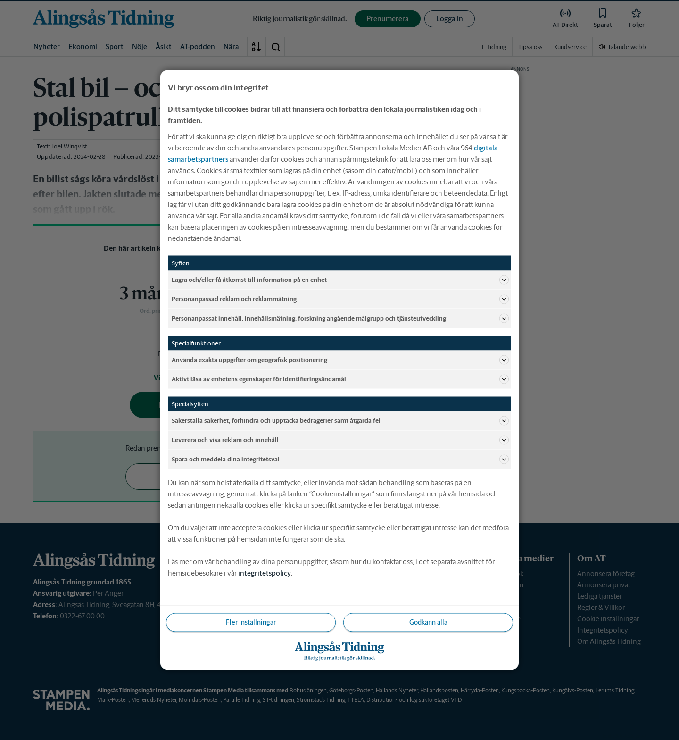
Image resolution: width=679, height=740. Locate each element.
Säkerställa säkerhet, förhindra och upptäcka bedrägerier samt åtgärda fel (340, 421)
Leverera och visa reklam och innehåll (340, 440)
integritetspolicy (264, 572)
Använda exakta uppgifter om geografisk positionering (340, 360)
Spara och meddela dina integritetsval (340, 459)
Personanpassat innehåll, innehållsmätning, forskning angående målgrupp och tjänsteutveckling (340, 318)
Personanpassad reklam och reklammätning (340, 299)
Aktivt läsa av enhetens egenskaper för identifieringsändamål (340, 379)
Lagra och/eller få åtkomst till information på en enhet (340, 280)
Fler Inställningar (251, 622)
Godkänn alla (428, 622)
